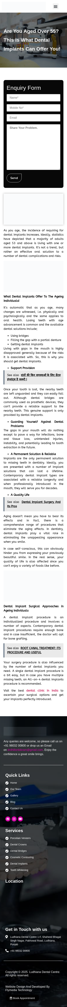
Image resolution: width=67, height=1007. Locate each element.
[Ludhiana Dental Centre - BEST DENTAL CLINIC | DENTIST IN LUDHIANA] (33, 903)
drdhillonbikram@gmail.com (25, 749)
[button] (56, 6)
